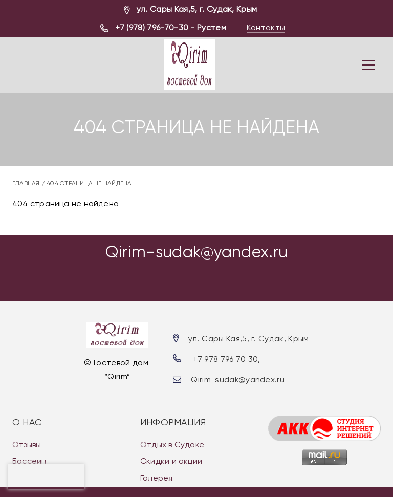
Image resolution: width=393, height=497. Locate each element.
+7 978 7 (209, 359)
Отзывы (26, 444)
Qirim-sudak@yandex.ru (196, 252)
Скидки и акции (171, 461)
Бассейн (29, 461)
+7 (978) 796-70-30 (151, 27)
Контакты (266, 27)
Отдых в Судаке (172, 444)
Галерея (156, 478)
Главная (26, 183)
